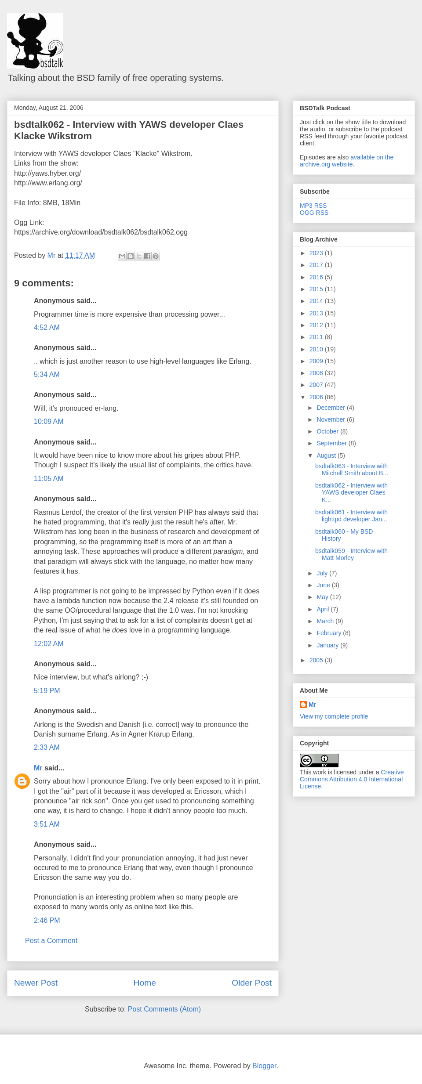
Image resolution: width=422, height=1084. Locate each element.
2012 (317, 325)
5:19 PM (47, 690)
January (328, 645)
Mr (38, 768)
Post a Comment (51, 940)
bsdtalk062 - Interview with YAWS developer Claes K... (351, 493)
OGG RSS (314, 212)
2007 (317, 384)
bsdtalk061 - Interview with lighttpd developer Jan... (351, 516)
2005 (317, 660)
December (331, 407)
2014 (317, 300)
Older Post (252, 982)
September (332, 443)
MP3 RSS (313, 205)
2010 (317, 349)
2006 (317, 397)
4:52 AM (47, 327)
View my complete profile (334, 716)
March (325, 621)
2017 (317, 264)
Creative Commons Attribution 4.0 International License (352, 779)
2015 (317, 289)
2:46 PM (47, 920)
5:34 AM (47, 374)
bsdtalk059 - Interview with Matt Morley (351, 554)
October (328, 431)
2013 (317, 313)
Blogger (264, 1066)
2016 (317, 277)
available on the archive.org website (346, 161)
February (329, 632)
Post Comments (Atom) (164, 1009)
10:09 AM (49, 421)
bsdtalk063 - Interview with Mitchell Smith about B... (351, 470)
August (326, 455)
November (331, 419)
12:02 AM (49, 643)
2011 (317, 336)
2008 (317, 372)
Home (145, 982)
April (323, 609)
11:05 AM (49, 478)
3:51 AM (47, 824)
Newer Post (36, 982)
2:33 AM (47, 747)
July (322, 573)
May (323, 596)
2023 (317, 253)
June (323, 585)
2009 (317, 361)
